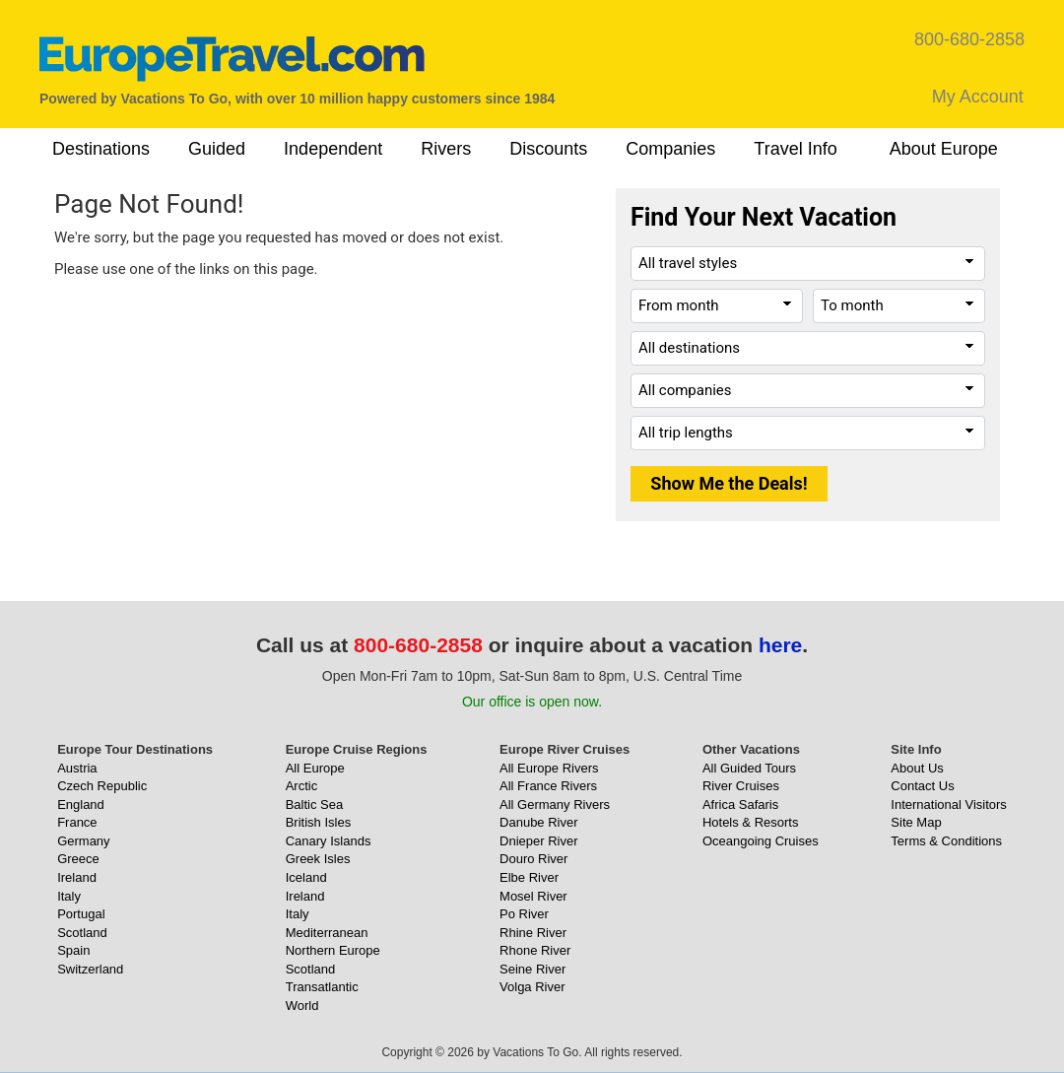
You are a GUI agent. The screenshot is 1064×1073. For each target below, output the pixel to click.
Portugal (80, 913)
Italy (69, 896)
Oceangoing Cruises (760, 841)
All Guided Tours (749, 768)
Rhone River (534, 950)
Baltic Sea (315, 804)
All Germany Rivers (554, 804)
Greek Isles (318, 858)
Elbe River (529, 877)
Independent (333, 149)
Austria (77, 768)
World (302, 1005)
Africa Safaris (740, 804)
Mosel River (533, 896)
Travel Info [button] (795, 149)
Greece (78, 858)
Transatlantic (322, 986)
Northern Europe (333, 950)
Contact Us (922, 785)
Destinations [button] (101, 149)
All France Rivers (548, 785)
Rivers (446, 149)
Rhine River (532, 932)
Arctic (302, 785)
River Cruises (740, 785)
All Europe (315, 768)
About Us (917, 768)
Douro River (533, 858)
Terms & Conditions (946, 841)
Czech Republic (102, 785)
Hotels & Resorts (750, 822)
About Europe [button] (944, 149)
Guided (216, 149)
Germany (83, 841)
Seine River (532, 969)
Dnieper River (538, 841)
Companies (670, 149)
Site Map (916, 822)
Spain (73, 950)
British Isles (318, 822)
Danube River (538, 822)
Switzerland (90, 969)
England (80, 804)
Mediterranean (327, 932)
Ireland (77, 877)
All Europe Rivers (548, 768)
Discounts (548, 149)
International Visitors (949, 804)
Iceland (306, 877)
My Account (978, 96)
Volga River (532, 986)
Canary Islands (328, 841)
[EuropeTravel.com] (232, 58)
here (780, 645)
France (77, 822)
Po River (524, 913)
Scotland (82, 932)
